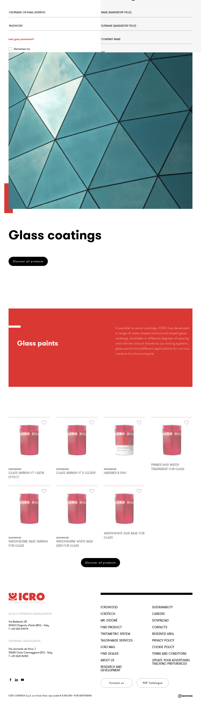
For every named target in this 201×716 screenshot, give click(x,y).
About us (107, 660)
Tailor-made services (117, 640)
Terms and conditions (169, 653)
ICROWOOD (109, 607)
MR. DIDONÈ (109, 620)
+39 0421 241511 (19, 656)
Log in (23, 82)
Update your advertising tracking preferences (171, 662)
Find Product (111, 627)
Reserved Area (163, 634)
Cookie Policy (163, 647)
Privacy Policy (163, 640)
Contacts (159, 627)
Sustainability (162, 607)
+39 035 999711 (19, 629)
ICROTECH (108, 614)
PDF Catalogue (153, 683)
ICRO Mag (108, 647)
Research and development (111, 668)
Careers (158, 614)
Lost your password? (21, 61)
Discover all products (100, 563)
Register (115, 204)
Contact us (116, 683)
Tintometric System (115, 634)
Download (160, 620)
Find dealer (109, 653)
